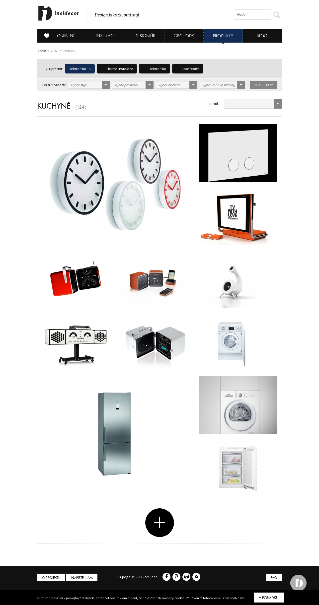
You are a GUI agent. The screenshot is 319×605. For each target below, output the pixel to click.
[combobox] (89, 85)
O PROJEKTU (52, 578)
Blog (262, 36)
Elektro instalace (116, 68)
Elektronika (80, 68)
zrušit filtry (263, 85)
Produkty (223, 36)
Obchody (184, 36)
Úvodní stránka (47, 50)
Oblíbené (58, 36)
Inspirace (106, 36)
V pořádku (269, 598)
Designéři (145, 36)
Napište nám (83, 578)
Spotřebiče (186, 68)
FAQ (273, 578)
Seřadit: (215, 104)
